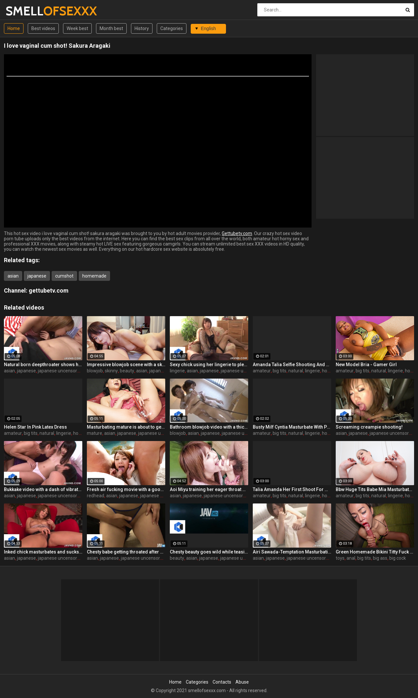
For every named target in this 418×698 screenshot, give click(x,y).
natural (295, 370)
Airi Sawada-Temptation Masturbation (292, 551)
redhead (95, 495)
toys (340, 558)
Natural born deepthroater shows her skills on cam (43, 364)
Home (14, 28)
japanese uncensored (60, 370)
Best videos (43, 28)
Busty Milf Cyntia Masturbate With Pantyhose (292, 427)
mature (94, 433)
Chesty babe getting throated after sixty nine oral (126, 551)
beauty (127, 370)
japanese (36, 276)
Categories (171, 28)
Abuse (242, 682)
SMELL (23, 11)
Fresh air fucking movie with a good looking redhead (126, 489)
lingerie (177, 370)
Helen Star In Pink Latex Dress (35, 427)
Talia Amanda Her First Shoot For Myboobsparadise (292, 489)
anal (350, 558)
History (142, 28)
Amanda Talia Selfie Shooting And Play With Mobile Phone (292, 364)
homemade (94, 276)
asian (13, 276)
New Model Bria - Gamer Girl (366, 364)
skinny (111, 370)
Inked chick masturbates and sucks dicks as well (43, 551)
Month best (111, 28)
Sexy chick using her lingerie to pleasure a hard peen (209, 364)
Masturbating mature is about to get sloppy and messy (126, 427)
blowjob (95, 370)
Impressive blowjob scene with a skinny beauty (126, 364)
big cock (397, 558)
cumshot (64, 276)
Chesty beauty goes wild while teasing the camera (209, 551)
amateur (262, 370)
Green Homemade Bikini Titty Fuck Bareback (375, 551)
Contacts (222, 682)
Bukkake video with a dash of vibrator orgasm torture (43, 489)
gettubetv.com (49, 290)
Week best (77, 28)
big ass (380, 558)
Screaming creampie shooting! (369, 427)
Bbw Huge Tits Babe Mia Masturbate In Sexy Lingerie (375, 489)
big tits (279, 370)
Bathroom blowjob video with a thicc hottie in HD (209, 427)
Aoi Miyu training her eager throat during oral (209, 489)
